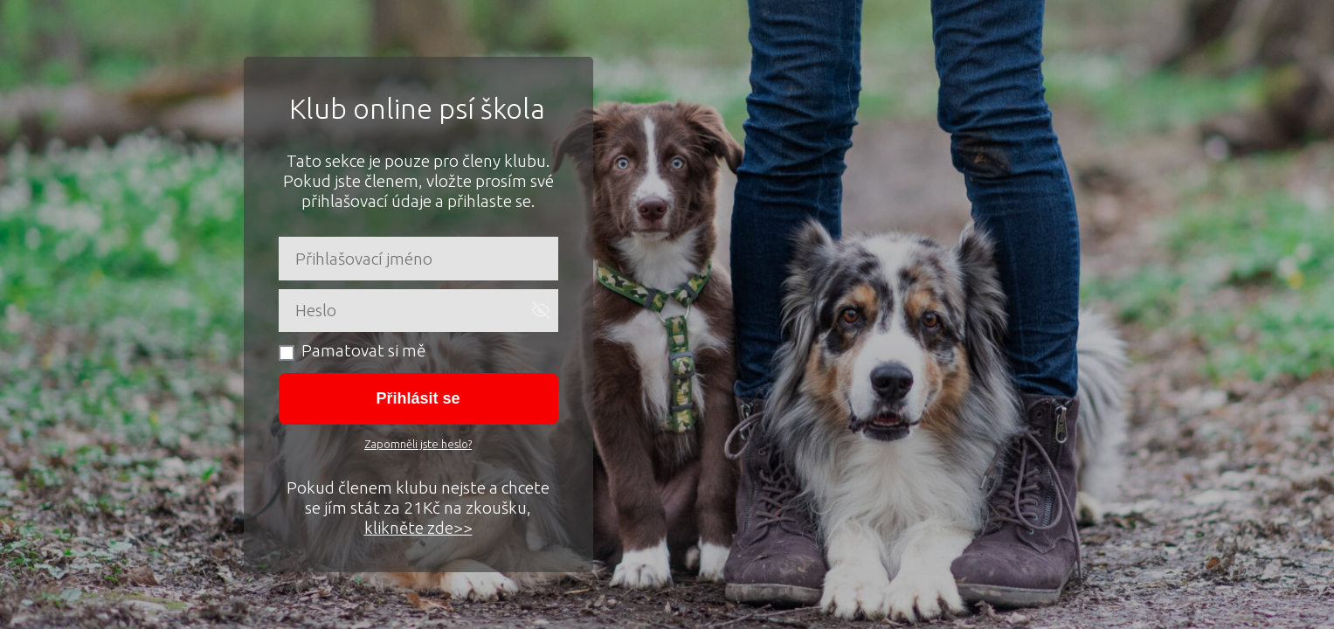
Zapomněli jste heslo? (418, 444)
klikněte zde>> (418, 527)
